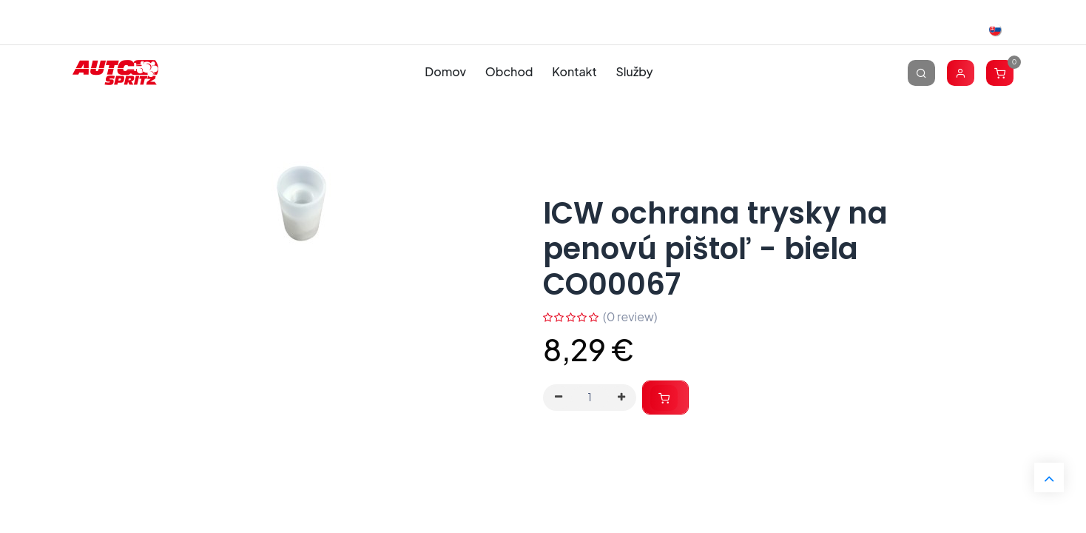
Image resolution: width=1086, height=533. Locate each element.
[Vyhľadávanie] (921, 72)
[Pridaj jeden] (621, 397)
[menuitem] (446, 72)
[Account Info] (960, 72)
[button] (665, 398)
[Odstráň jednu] (558, 397)
